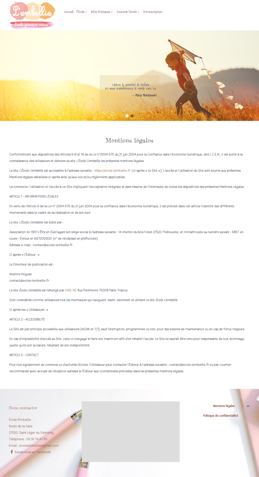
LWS (68, 290)
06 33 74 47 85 (36, 439)
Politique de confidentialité (220, 416)
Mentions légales (224, 406)
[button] (126, 115)
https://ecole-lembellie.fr (112, 170)
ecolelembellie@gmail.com (39, 445)
